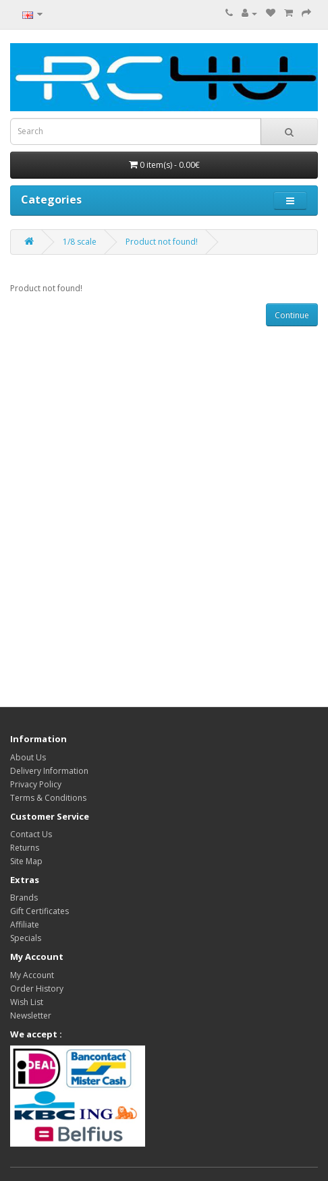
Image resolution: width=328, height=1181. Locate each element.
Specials (25, 938)
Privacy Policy (35, 784)
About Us (28, 757)
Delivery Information (49, 771)
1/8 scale (80, 241)
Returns (24, 847)
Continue (292, 315)
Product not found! (162, 241)
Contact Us (31, 834)
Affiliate (24, 924)
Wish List (26, 1002)
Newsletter (30, 1015)
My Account (32, 975)
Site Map (26, 861)
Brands (24, 897)
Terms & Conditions (48, 798)
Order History (36, 988)
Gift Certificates (39, 911)
